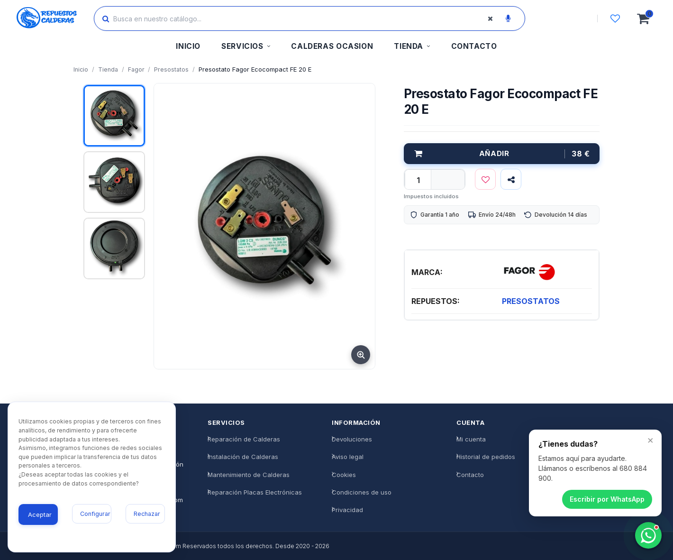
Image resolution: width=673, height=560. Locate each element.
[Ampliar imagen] (360, 354)
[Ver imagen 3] (114, 248)
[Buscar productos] (301, 18)
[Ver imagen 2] (114, 182)
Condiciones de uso (361, 492)
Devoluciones (352, 439)
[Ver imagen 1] (114, 116)
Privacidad (347, 510)
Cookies (344, 474)
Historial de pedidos (485, 456)
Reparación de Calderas (244, 439)
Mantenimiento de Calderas (249, 474)
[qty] (418, 180)
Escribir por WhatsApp (607, 499)
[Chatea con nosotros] (648, 535)
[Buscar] (105, 18)
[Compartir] (510, 179)
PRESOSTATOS (531, 301)
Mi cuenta (471, 439)
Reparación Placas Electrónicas (255, 492)
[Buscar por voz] (508, 18)
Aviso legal (348, 456)
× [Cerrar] (650, 439)
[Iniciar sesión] (570, 18)
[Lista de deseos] (615, 18)
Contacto (470, 474)
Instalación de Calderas (243, 456)
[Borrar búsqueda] (490, 18)
